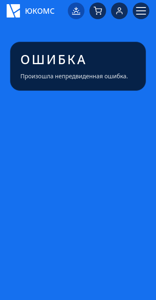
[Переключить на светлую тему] (76, 10)
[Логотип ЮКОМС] (30, 11)
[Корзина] (97, 10)
